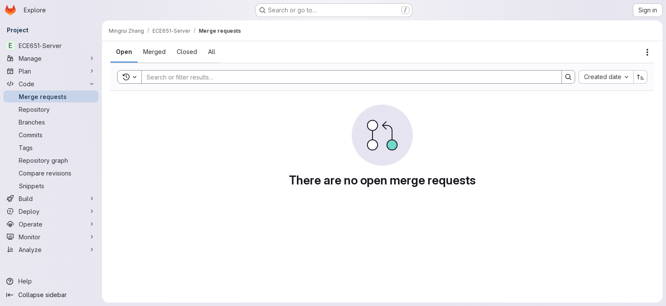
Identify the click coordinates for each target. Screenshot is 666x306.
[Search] (347, 77)
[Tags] (51, 147)
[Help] (51, 281)
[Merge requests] (51, 96)
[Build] (51, 198)
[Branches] (51, 122)
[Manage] (51, 58)
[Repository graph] (51, 160)
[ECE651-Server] (51, 45)
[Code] (51, 84)
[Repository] (51, 109)
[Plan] (51, 71)
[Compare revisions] (51, 173)
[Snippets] (51, 186)
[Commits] (51, 135)
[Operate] (51, 224)
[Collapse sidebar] (51, 295)
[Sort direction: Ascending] (640, 77)
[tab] (124, 51)
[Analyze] (51, 249)
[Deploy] (51, 211)
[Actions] (647, 52)
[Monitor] (51, 237)
